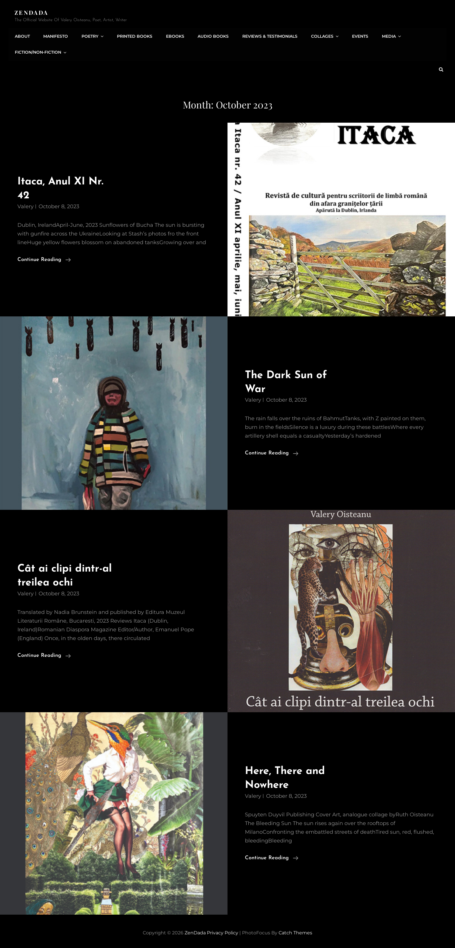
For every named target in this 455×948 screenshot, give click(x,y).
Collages (321, 35)
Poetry (91, 35)
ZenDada (32, 12)
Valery (25, 205)
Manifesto (55, 35)
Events (355, 35)
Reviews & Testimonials (266, 35)
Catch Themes (295, 932)
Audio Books (210, 35)
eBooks (172, 35)
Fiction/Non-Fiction (41, 52)
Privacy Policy (222, 932)
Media (386, 35)
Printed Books (132, 35)
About (22, 35)
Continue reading (44, 259)
